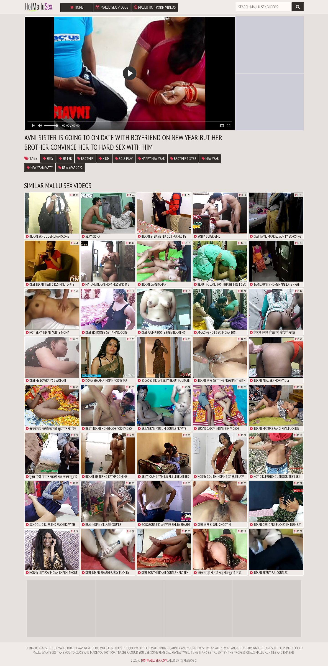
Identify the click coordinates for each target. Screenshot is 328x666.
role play (124, 158)
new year (210, 158)
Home (76, 7)
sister (65, 158)
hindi (104, 158)
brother (85, 158)
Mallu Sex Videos (112, 7)
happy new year (151, 158)
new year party (40, 167)
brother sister (183, 158)
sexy (48, 158)
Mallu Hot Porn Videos (155, 7)
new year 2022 (70, 167)
